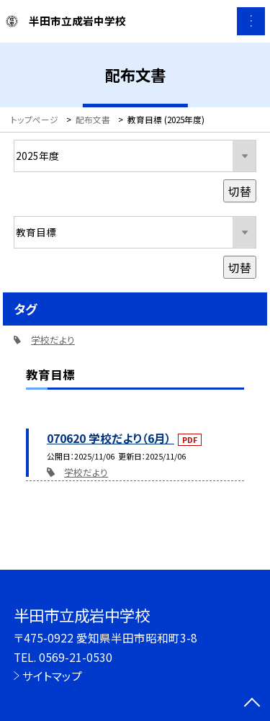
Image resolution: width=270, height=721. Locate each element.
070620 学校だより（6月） (110, 438)
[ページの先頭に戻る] (252, 703)
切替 (239, 191)
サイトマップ (52, 676)
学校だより (86, 472)
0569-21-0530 (75, 657)
